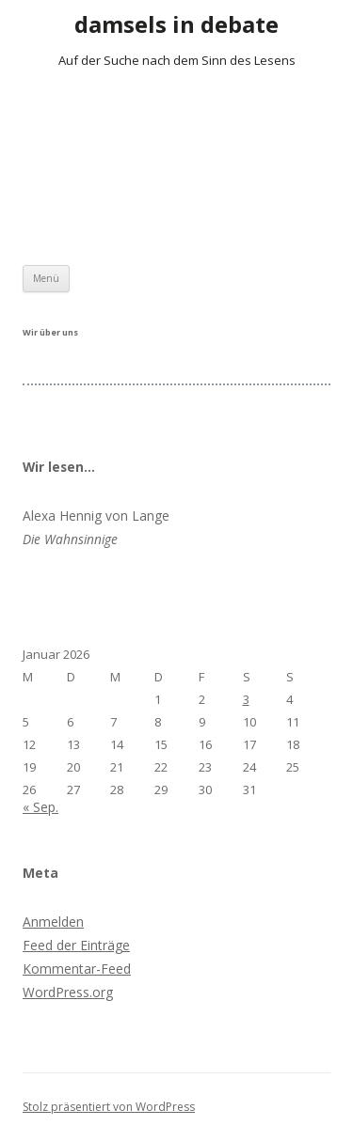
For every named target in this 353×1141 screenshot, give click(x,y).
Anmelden (53, 921)
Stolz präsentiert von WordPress (109, 1107)
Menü (46, 278)
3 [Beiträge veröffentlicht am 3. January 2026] (246, 699)
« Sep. (40, 807)
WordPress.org (68, 992)
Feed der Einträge (76, 945)
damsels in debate (176, 24)
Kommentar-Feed (77, 968)
